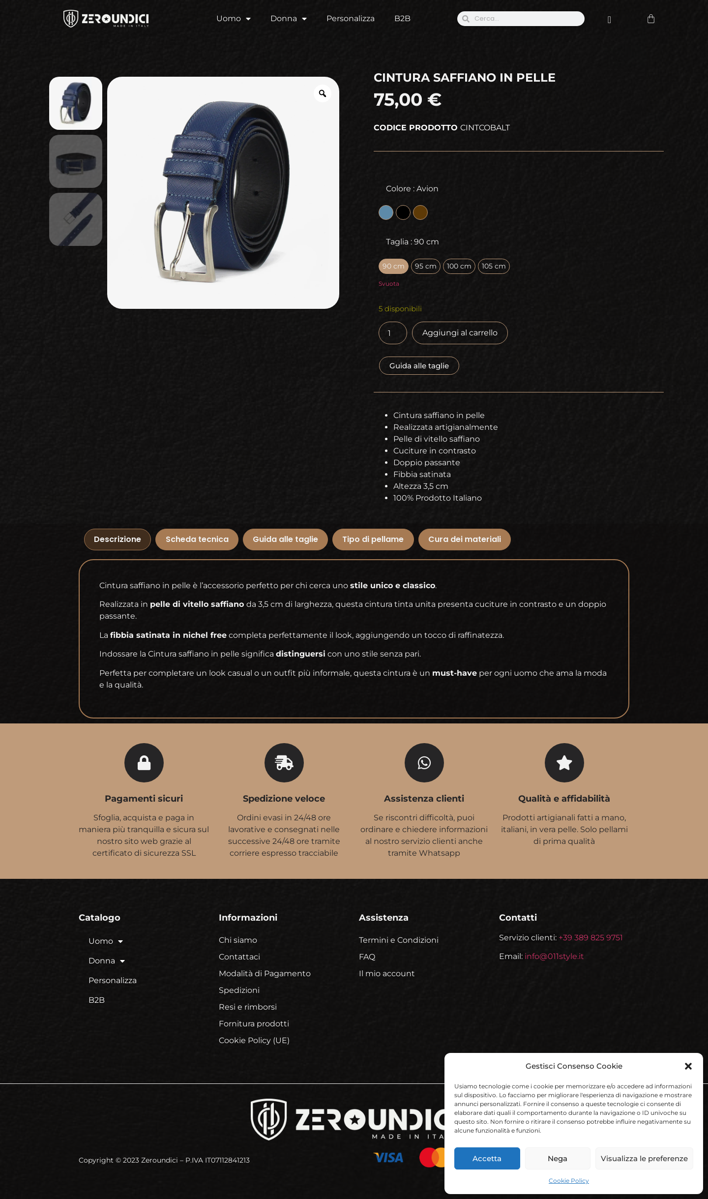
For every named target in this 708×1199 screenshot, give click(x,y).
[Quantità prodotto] (393, 333)
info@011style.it (554, 956)
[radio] (386, 212)
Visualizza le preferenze (644, 1158)
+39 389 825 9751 (591, 937)
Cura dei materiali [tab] (464, 539)
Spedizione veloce (284, 798)
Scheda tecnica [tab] (197, 539)
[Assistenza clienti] (424, 762)
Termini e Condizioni (399, 940)
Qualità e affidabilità (564, 798)
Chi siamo (238, 940)
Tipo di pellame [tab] (373, 539)
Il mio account (387, 973)
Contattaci (239, 956)
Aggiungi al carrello (460, 332)
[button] (688, 1066)
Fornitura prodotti (254, 1023)
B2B (402, 18)
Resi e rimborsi (248, 1007)
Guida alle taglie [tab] (285, 539)
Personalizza (350, 18)
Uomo (233, 19)
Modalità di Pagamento (265, 973)
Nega (557, 1158)
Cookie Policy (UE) (254, 1040)
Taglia (412, 241)
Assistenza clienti (424, 798)
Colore (412, 188)
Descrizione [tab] (117, 539)
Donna (288, 19)
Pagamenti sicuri (144, 798)
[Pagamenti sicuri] (144, 762)
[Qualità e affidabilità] (564, 762)
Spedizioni (239, 990)
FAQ (367, 956)
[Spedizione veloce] (284, 762)
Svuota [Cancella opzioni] (389, 283)
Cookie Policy (569, 1180)
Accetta (487, 1158)
